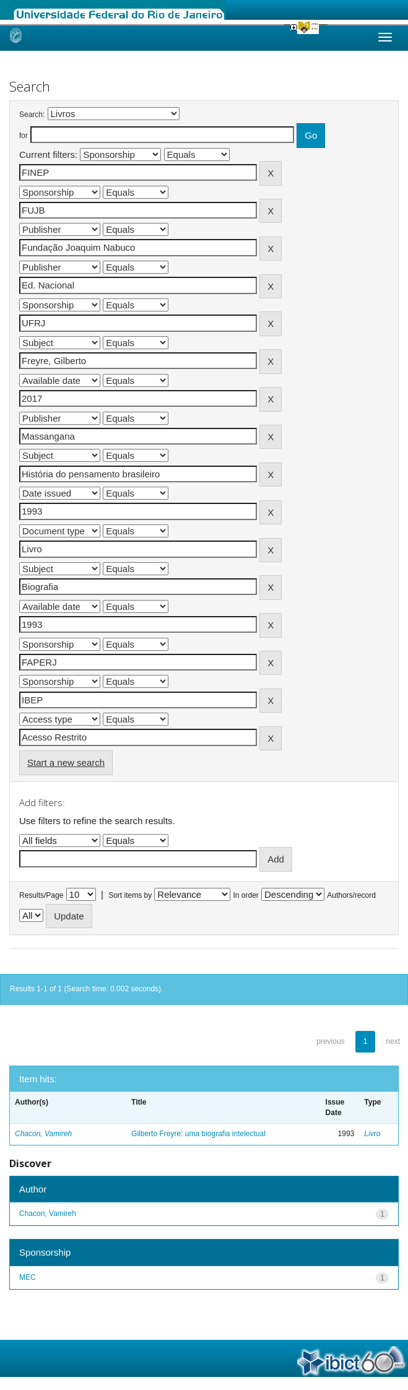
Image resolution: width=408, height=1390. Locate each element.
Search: (32, 114)
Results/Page (41, 895)
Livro (372, 1133)
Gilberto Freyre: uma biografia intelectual (198, 1133)
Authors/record (351, 895)
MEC (27, 1277)
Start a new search (66, 762)
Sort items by (130, 895)
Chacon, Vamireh (43, 1133)
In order (246, 895)
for (23, 135)
